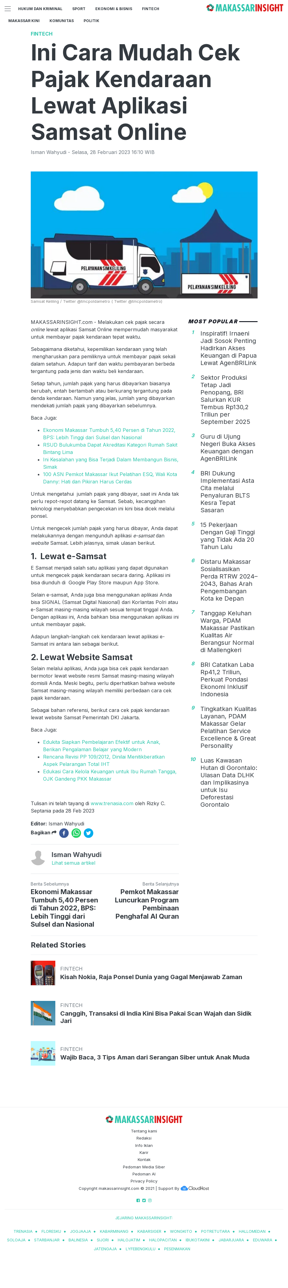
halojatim (129, 1239)
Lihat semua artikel (73, 863)
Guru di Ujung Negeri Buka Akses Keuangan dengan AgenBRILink (227, 447)
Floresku (51, 1231)
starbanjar (47, 1239)
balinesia (78, 1239)
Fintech (150, 8)
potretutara (215, 1231)
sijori (103, 1239)
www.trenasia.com (112, 803)
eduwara (262, 1239)
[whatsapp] (76, 833)
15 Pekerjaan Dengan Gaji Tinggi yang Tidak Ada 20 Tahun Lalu (227, 536)
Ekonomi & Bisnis (113, 8)
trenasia (23, 1231)
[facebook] (64, 833)
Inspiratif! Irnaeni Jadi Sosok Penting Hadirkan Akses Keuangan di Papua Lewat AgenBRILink (228, 348)
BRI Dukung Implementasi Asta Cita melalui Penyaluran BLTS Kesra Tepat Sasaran (227, 492)
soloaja (16, 1239)
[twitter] (88, 833)
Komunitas (61, 20)
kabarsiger (149, 1231)
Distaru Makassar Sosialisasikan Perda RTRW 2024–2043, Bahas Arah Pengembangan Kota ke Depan (229, 580)
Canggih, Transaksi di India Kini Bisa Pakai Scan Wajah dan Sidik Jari (155, 1017)
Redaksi (144, 1138)
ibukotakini (198, 1239)
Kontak (144, 1159)
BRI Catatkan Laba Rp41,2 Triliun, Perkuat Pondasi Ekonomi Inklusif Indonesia (227, 679)
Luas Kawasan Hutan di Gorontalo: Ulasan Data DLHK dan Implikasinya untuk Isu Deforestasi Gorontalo (228, 782)
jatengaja (105, 1248)
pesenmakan (177, 1248)
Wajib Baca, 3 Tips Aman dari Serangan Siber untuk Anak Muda (155, 1057)
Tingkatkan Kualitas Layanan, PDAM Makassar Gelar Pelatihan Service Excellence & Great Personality (228, 727)
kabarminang (114, 1231)
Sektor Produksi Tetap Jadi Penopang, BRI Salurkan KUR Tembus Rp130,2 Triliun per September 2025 (225, 399)
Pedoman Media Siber (144, 1166)
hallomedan (252, 1231)
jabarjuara (231, 1239)
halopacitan (163, 1239)
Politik (91, 20)
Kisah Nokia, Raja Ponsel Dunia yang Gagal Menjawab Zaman (151, 977)
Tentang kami (144, 1130)
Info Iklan (144, 1145)
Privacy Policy (144, 1180)
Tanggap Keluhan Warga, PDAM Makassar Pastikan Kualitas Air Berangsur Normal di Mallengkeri (227, 631)
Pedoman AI (144, 1173)
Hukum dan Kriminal (40, 8)
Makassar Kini (24, 20)
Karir (144, 1152)
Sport (78, 8)
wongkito (181, 1231)
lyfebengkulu (141, 1248)
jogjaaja (80, 1231)
